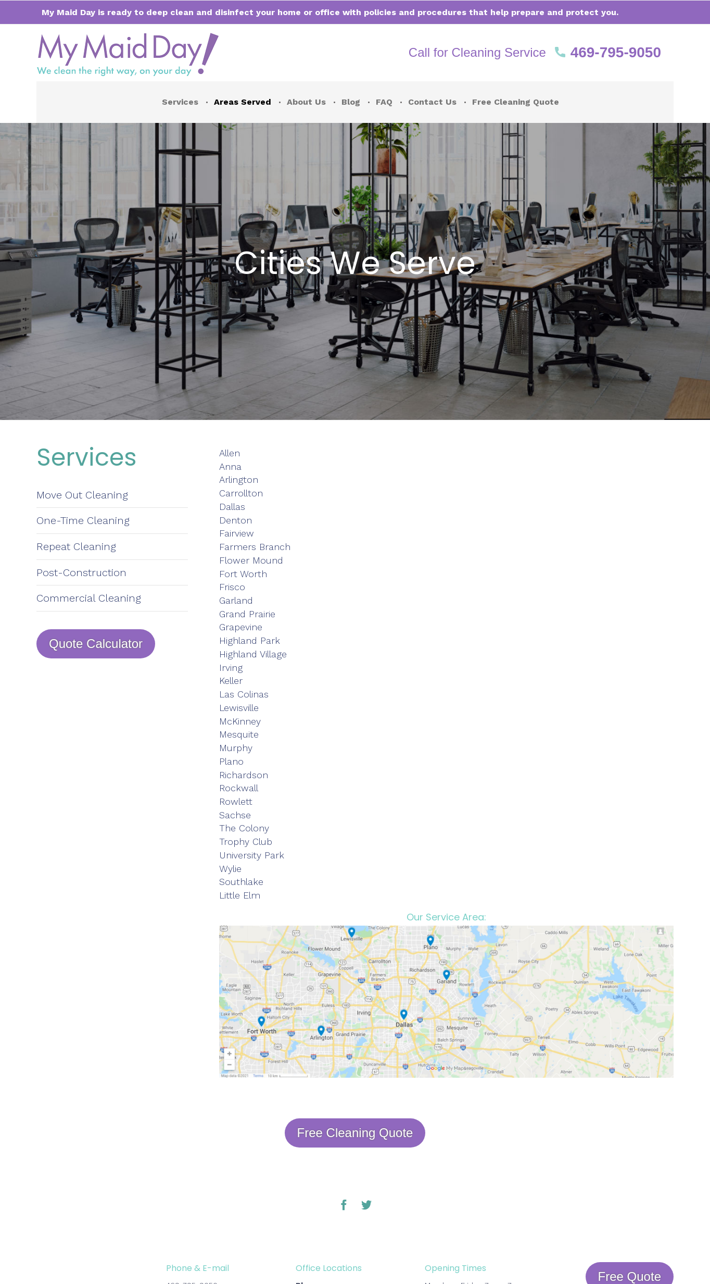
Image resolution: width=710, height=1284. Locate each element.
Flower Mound (251, 560)
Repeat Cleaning (76, 546)
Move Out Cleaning (82, 495)
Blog (350, 102)
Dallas (232, 506)
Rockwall (238, 787)
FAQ (384, 102)
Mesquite (239, 734)
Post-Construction (81, 572)
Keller (231, 680)
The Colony (244, 827)
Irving (231, 667)
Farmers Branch (254, 546)
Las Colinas (244, 694)
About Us (306, 102)
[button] (535, 52)
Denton (235, 520)
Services (180, 102)
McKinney (240, 721)
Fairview (236, 533)
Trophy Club (245, 841)
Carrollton (241, 493)
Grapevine (240, 626)
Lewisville (239, 707)
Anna (230, 466)
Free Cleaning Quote (515, 102)
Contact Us (432, 102)
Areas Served (242, 102)
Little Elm (239, 895)
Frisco (232, 586)
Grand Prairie (247, 613)
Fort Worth (243, 573)
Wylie (230, 868)
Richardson (243, 774)
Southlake (241, 881)
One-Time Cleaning (83, 520)
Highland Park (249, 640)
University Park (251, 855)
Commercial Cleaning (88, 598)
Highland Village (253, 654)
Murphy (235, 747)
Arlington (238, 479)
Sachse (235, 814)
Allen (231, 452)
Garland (236, 600)
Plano (231, 761)
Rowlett (235, 801)
